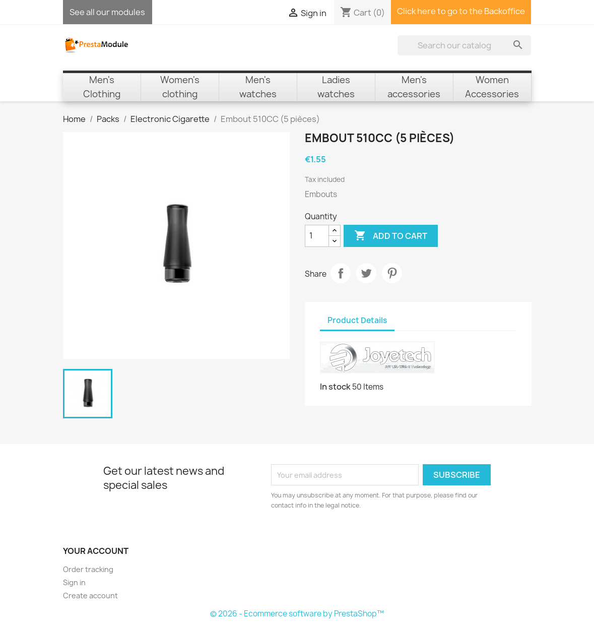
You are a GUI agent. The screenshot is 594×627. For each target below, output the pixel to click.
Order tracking (88, 569)
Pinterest (392, 273)
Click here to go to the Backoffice (461, 11)
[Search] (464, 45)
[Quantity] (317, 236)
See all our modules (107, 12)
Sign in (74, 582)
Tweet (366, 273)
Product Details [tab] (357, 320)
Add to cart (390, 235)
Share (341, 273)
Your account (95, 550)
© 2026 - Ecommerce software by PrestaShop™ (297, 613)
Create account (90, 595)
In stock (335, 387)
